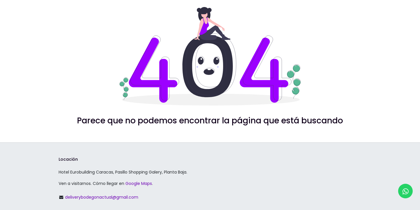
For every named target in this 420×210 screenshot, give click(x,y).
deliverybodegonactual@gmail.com (101, 197)
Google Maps (138, 183)
